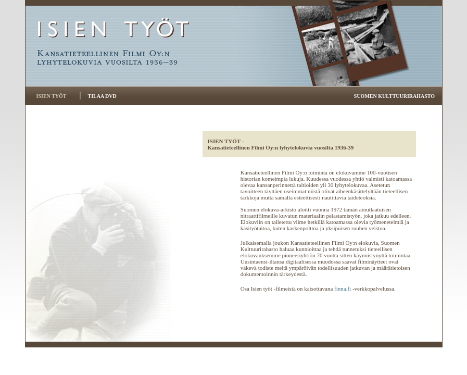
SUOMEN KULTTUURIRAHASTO (394, 96)
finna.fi (342, 288)
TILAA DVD (101, 96)
